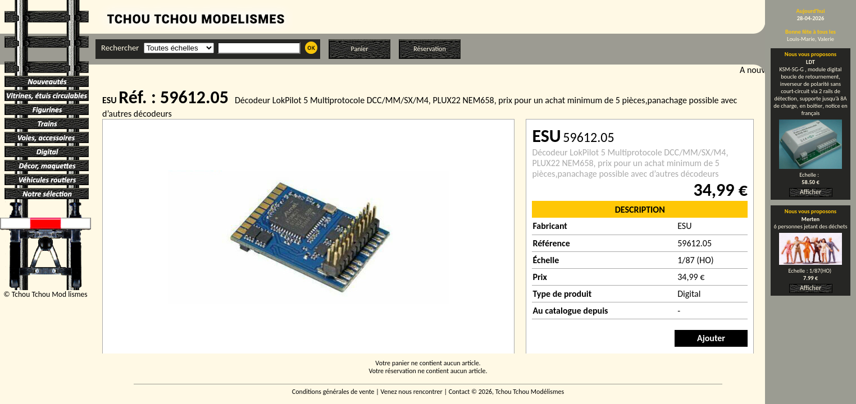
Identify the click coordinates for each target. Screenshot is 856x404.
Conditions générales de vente (333, 392)
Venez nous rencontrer (412, 392)
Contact (459, 392)
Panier (359, 49)
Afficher (810, 192)
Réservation (429, 49)
